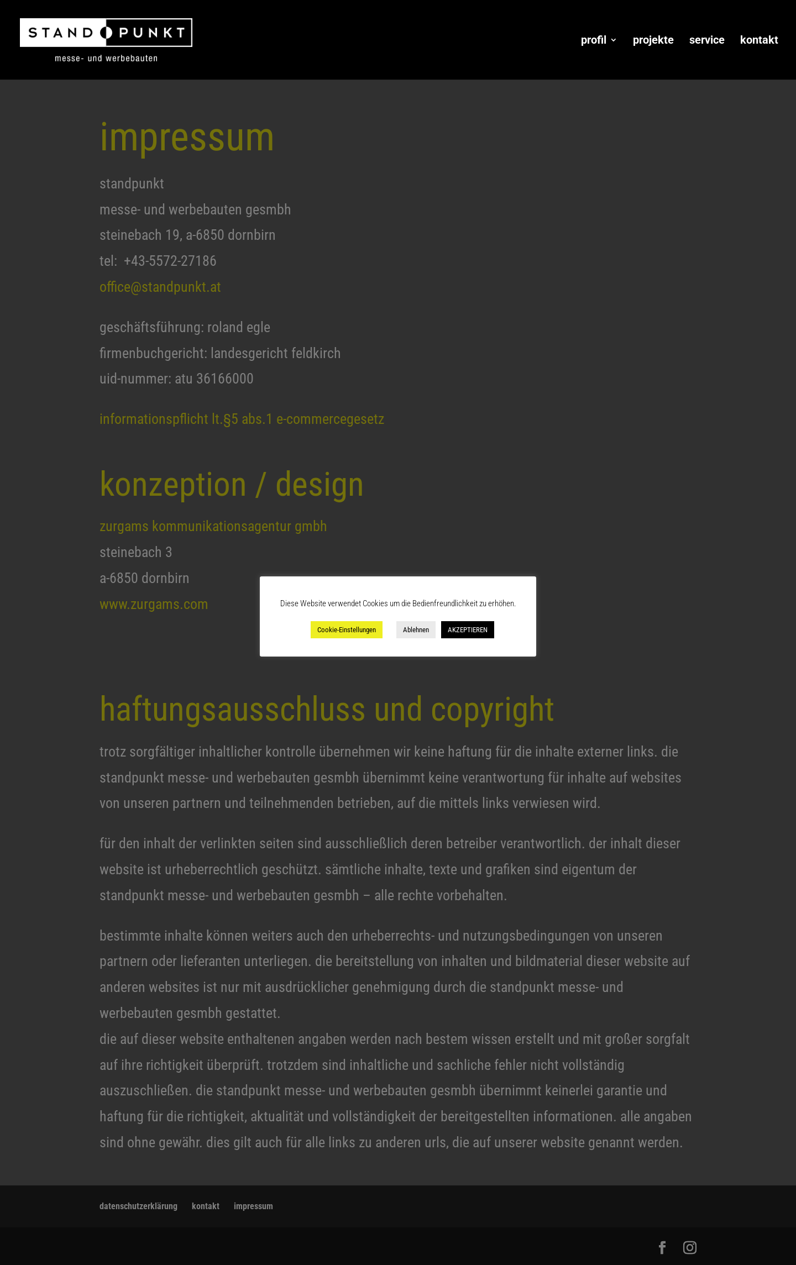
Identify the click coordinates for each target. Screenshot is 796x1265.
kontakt (759, 41)
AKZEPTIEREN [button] (468, 630)
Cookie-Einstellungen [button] (346, 630)
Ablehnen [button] (416, 630)
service (707, 41)
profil (593, 41)
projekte (653, 41)
